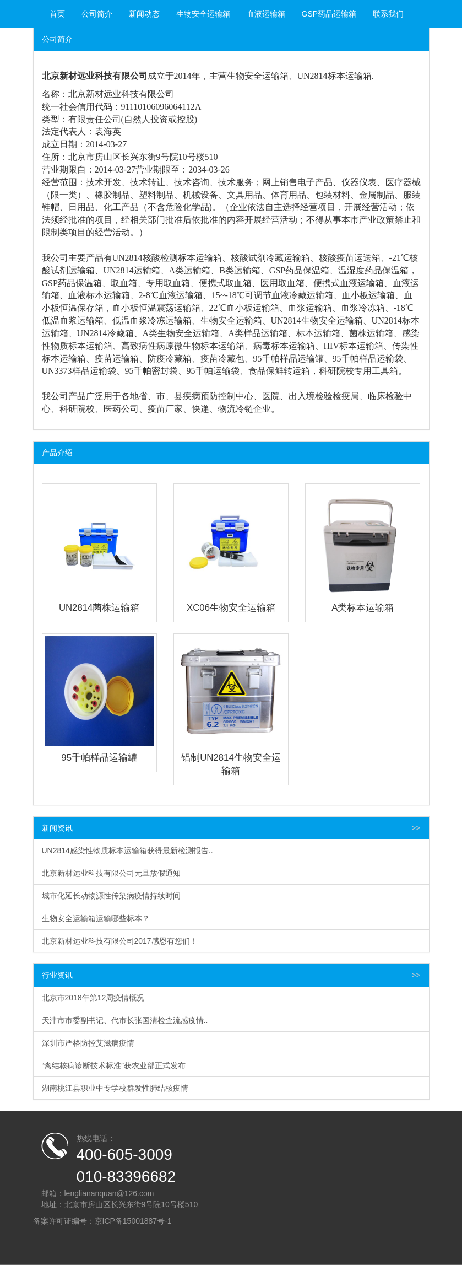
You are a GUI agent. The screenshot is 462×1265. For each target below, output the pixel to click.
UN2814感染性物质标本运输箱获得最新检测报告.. (127, 850)
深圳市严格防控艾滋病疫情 (88, 1042)
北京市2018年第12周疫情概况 (93, 997)
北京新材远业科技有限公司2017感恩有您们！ (120, 940)
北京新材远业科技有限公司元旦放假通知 (111, 873)
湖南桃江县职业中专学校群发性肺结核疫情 (115, 1088)
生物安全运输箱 (203, 13)
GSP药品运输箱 (329, 13)
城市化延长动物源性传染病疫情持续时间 (111, 895)
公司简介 (96, 13)
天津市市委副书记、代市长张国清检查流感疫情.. (125, 1020)
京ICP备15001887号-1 (133, 1220)
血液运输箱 (266, 13)
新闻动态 (144, 13)
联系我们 (388, 13)
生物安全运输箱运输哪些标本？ (96, 918)
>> (415, 827)
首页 (57, 13)
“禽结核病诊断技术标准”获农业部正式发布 (114, 1065)
